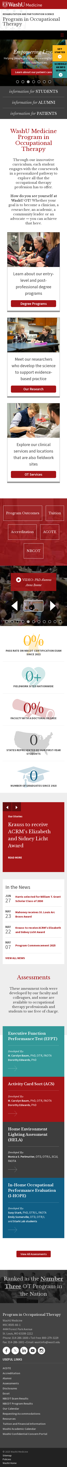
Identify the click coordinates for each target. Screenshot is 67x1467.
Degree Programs (33, 303)
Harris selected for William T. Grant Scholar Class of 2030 (38, 899)
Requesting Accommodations (21, 1413)
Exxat (6, 1393)
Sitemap (7, 1455)
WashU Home (10, 1463)
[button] (17, 81)
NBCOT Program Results (18, 1403)
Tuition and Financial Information (24, 1423)
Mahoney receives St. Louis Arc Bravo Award (35, 914)
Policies (7, 1459)
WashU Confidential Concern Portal (25, 1434)
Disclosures (10, 1388)
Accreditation (11, 1373)
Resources (9, 1418)
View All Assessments (34, 1254)
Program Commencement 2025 (35, 945)
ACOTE (7, 1368)
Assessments (11, 1383)
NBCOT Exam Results (15, 1398)
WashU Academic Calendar (19, 1429)
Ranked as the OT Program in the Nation (33, 1286)
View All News (15, 958)
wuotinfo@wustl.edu (47, 1342)
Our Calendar (11, 1408)
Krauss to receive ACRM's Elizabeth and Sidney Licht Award (38, 930)
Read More (15, 857)
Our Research (33, 389)
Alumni (7, 1378)
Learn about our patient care (33, 72)
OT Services (33, 474)
